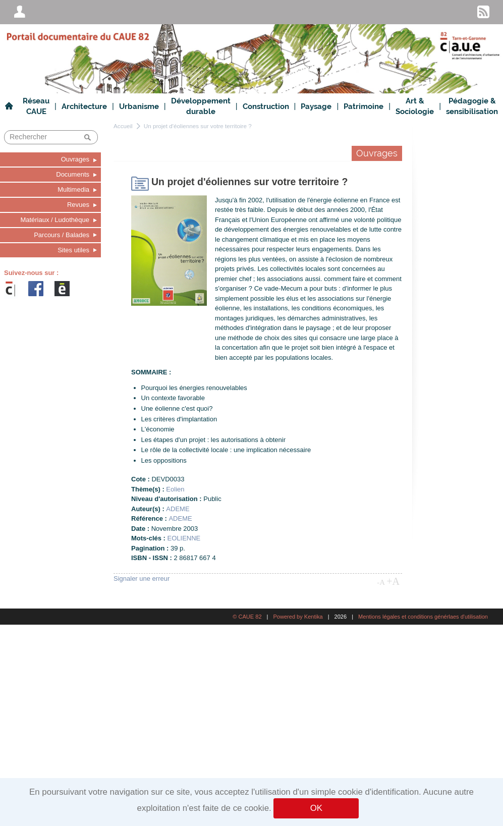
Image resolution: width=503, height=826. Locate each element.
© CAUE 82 (247, 617)
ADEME (177, 509)
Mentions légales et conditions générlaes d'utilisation (423, 617)
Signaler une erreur (142, 578)
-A (381, 582)
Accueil (123, 126)
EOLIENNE (184, 538)
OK (316, 808)
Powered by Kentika (297, 617)
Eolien (175, 489)
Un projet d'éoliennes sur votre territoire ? (198, 126)
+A (393, 581)
